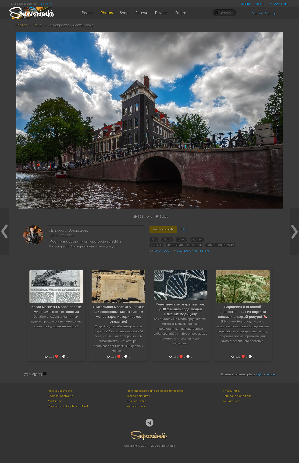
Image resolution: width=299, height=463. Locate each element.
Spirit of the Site (137, 401)
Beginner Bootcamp (60, 396)
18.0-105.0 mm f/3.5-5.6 (193, 250)
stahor (54, 235)
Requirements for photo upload (68, 406)
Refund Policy (232, 401)
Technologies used (138, 396)
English (246, 3)
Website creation (137, 406)
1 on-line (46, 3)
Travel (38, 25)
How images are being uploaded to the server (155, 390)
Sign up (270, 13)
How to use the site (60, 390)
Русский (259, 3)
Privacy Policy (231, 390)
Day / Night (277, 3)
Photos (21, 25)
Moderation (55, 401)
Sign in (257, 13)
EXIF (184, 229)
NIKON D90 (162, 250)
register (271, 374)
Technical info (163, 229)
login (259, 374)
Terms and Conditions (237, 396)
